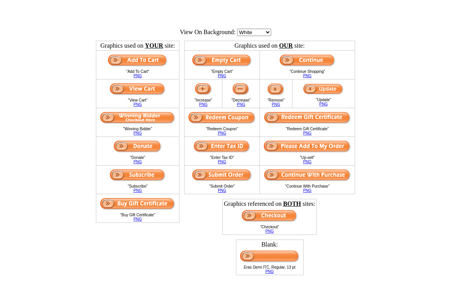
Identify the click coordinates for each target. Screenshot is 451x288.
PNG (137, 76)
